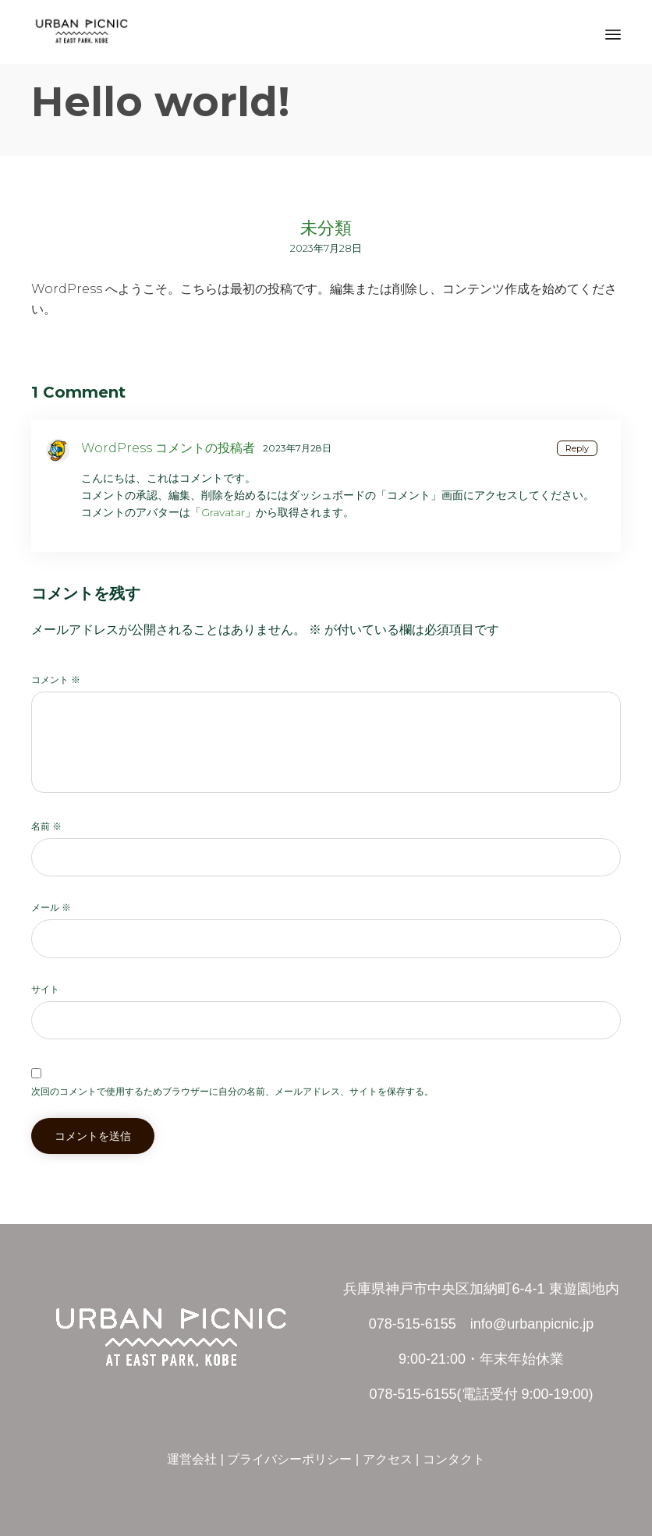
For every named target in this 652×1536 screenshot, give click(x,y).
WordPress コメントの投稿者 (168, 448)
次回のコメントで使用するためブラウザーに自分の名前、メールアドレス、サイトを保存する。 (232, 1091)
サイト (45, 989)
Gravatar (223, 512)
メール (51, 907)
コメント (55, 679)
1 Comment (78, 392)
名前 (46, 826)
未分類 (326, 228)
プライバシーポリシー (289, 1459)
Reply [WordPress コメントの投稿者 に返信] (577, 448)
